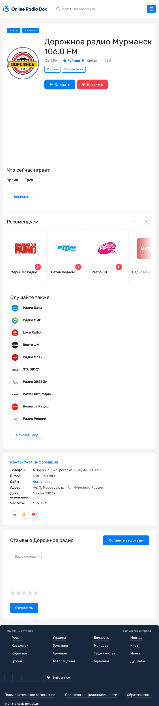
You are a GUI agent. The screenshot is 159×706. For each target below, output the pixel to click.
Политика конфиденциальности (91, 695)
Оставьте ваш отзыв (126, 540)
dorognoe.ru (43, 482)
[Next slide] (145, 222)
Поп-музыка (73, 69)
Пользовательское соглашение (29, 695)
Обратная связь (139, 695)
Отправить (24, 608)
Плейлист (20, 197)
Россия (52, 69)
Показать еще (27, 435)
